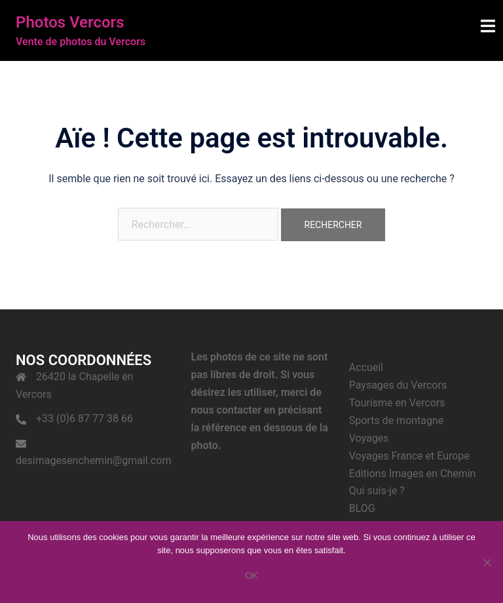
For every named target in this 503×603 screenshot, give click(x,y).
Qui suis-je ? (377, 490)
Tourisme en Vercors (397, 403)
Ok (251, 575)
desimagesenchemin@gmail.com (93, 460)
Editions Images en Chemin (412, 473)
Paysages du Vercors (398, 385)
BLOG (362, 508)
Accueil (366, 367)
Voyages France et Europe (409, 456)
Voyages (369, 438)
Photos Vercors (70, 22)
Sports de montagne (396, 420)
